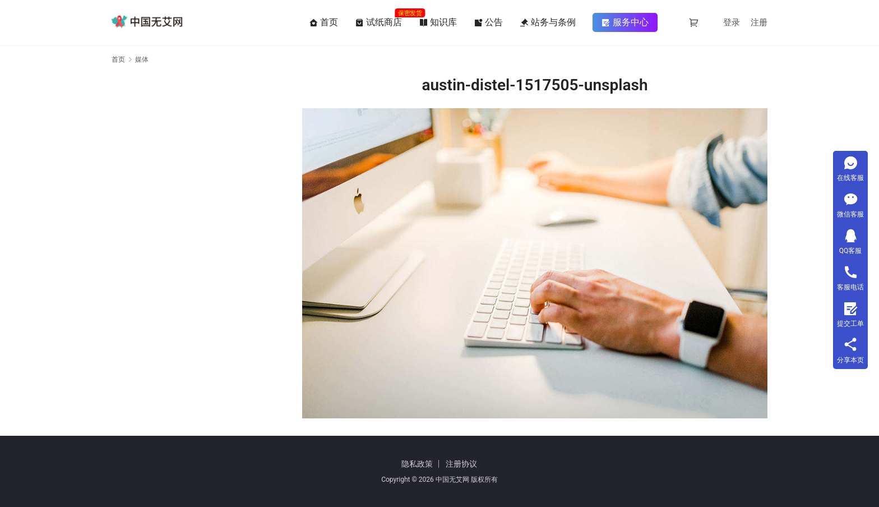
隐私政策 (417, 463)
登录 (731, 22)
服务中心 (625, 22)
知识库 (438, 22)
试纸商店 (378, 22)
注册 (759, 22)
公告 (488, 22)
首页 (323, 22)
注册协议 (461, 463)
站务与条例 (548, 22)
